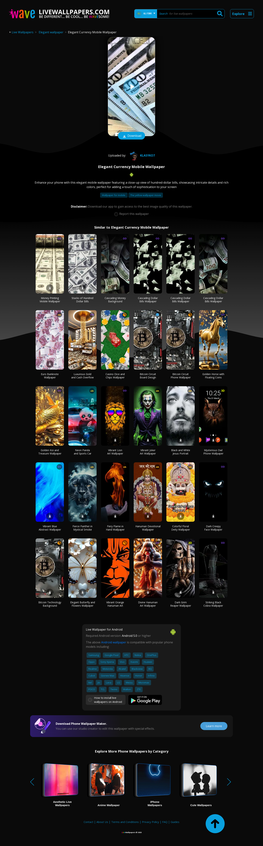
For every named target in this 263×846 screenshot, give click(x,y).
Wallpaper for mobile (114, 195)
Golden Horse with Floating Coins (213, 375)
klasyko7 (141, 155)
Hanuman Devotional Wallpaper (148, 527)
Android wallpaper (113, 642)
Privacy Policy (150, 822)
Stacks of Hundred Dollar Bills (82, 299)
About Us (102, 822)
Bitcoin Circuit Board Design (148, 375)
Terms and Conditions (125, 822)
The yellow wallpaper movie (145, 195)
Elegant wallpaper (51, 32)
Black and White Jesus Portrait (180, 451)
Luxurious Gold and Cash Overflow (82, 375)
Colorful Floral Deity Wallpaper (180, 527)
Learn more (214, 726)
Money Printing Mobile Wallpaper (50, 299)
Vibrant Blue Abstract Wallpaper (50, 527)
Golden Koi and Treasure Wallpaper (49, 451)
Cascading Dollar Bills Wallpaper (148, 299)
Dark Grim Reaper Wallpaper (180, 604)
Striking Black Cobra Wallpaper (213, 604)
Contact (88, 822)
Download (131, 136)
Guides (175, 822)
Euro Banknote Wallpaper (50, 375)
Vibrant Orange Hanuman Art (115, 604)
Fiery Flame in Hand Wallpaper (115, 527)
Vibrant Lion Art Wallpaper (115, 451)
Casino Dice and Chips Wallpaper (115, 375)
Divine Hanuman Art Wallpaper (148, 604)
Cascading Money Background (115, 299)
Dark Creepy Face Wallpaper (213, 527)
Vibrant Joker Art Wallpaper (148, 451)
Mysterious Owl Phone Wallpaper (213, 451)
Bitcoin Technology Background (49, 604)
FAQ (164, 822)
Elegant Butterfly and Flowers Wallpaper (82, 604)
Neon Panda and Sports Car (82, 451)
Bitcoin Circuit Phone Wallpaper (181, 375)
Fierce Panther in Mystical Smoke (82, 527)
